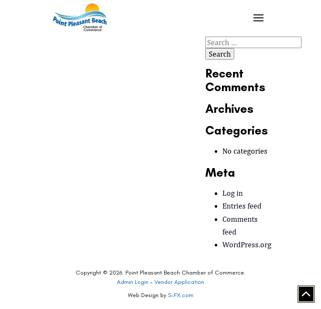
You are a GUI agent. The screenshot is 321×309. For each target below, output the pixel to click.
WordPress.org (246, 244)
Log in (232, 193)
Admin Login (132, 282)
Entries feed (241, 205)
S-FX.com (180, 295)
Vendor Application (179, 282)
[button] (258, 18)
